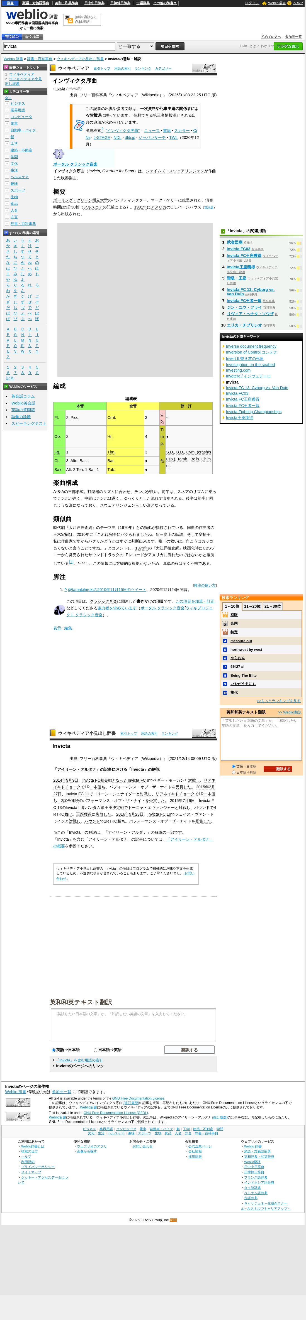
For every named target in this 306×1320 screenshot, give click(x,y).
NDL (117, 137)
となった (120, 780)
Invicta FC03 (239, 249)
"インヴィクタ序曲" (123, 130)
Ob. (57, 436)
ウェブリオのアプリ (92, 1146)
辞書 (10, 3)
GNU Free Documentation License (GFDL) (116, 1113)
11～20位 (252, 606)
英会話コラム (23, 396)
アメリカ (158, 207)
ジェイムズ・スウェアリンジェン (175, 171)
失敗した (103, 814)
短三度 (161, 534)
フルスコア (93, 207)
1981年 (140, 207)
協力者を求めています (117, 608)
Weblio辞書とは (32, 1146)
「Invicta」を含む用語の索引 (79, 1060)
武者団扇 (234, 242)
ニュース (152, 130)
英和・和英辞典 (66, 3)
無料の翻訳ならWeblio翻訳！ (85, 19)
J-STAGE (102, 137)
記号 (10, 378)
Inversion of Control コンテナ (252, 352)
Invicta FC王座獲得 (244, 255)
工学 (14, 143)
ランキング (143, 68)
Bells (195, 459)
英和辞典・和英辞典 (259, 1156)
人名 (14, 210)
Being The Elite (243, 675)
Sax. (58, 469)
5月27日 (237, 666)
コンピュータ (21, 117)
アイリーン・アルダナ (76, 769)
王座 (108, 807)
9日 (75, 780)
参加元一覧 (293, 37)
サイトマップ (31, 1172)
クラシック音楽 (103, 601)
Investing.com (238, 370)
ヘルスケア (20, 177)
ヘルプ (298, 3)
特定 (234, 632)
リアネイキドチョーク (175, 794)
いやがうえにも (243, 684)
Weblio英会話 (23, 403)
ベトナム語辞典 (256, 1193)
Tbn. (111, 452)
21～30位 (272, 606)
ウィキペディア (73, 68)
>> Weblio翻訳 (289, 712)
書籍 (167, 130)
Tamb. (182, 459)
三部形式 (76, 491)
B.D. (180, 452)
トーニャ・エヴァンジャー (151, 807)
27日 (57, 794)
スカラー (182, 130)
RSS (173, 1220)
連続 (75, 800)
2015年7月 (179, 800)
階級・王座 (236, 278)
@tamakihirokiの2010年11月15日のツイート (107, 589)
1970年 (126, 527)
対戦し (194, 780)
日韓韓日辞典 (120, 3)
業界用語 (18, 110)
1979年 (141, 548)
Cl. (56, 460)
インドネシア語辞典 (259, 1182)
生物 (14, 197)
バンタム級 (95, 807)
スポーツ (18, 190)
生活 (14, 170)
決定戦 (118, 807)
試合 (67, 800)
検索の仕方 (29, 1151)
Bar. (111, 460)
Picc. (75, 417)
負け (68, 814)
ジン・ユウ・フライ (244, 307)
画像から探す (87, 1151)
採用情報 (195, 1156)
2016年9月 (125, 814)
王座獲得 (84, 814)
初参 (104, 780)
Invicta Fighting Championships (254, 411)
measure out (241, 641)
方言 (14, 217)
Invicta (60, 88)
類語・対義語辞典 (35, 3)
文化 (14, 163)
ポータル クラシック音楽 (75, 164)
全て (8, 98)
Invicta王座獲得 (241, 267)
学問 (14, 157)
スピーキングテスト (29, 423)
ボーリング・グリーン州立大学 (80, 200)
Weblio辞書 (88, 1107)
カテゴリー (163, 68)
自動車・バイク (23, 130)
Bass (84, 460)
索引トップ (102, 68)
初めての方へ (271, 37)
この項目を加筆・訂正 (195, 601)
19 (169, 814)
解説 (156, 769)
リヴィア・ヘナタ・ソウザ (250, 313)
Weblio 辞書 (277, 3)
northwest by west (246, 649)
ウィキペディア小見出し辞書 (80, 59)
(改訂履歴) (131, 1103)
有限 (234, 615)
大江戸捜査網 (80, 527)
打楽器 (93, 491)
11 (87, 794)
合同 (234, 623)
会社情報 (195, 1151)
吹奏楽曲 (69, 178)
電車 (14, 123)
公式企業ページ (200, 1146)
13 (59, 807)
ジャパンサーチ (152, 137)
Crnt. (111, 417)
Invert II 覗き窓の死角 (245, 358)
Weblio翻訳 (252, 1162)
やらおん (237, 658)
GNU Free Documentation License (138, 1098)
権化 (234, 692)
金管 (133, 406)
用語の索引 (122, 68)
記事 (108, 769)
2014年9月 (62, 780)
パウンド (202, 807)
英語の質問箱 (23, 410)
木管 (80, 406)
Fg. (57, 452)
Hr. (109, 436)
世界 (81, 807)
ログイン (252, 3)
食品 (14, 204)
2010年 (83, 534)
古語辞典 (143, 3)
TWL (173, 137)
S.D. (170, 452)
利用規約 (28, 1162)
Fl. (56, 417)
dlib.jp (130, 137)
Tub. (111, 469)
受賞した (183, 787)
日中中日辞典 (94, 3)
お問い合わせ (143, 1146)
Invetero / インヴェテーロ (248, 376)
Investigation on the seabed (250, 364)
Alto (74, 460)
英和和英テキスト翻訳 (81, 1002)
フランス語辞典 (256, 1177)
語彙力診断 (21, 416)
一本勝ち (97, 787)
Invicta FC (91, 780)
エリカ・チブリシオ (244, 325)
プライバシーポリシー (38, 1167)
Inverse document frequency (251, 346)
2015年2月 (205, 787)
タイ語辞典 (252, 1187)
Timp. (162, 437)
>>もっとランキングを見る (279, 701)
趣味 (14, 183)
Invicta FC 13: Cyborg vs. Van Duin (257, 388)
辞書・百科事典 (39, 59)
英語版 (208, 207)
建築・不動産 (21, 150)
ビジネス (18, 103)
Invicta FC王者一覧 (244, 300)
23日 (139, 814)
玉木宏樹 (61, 534)
